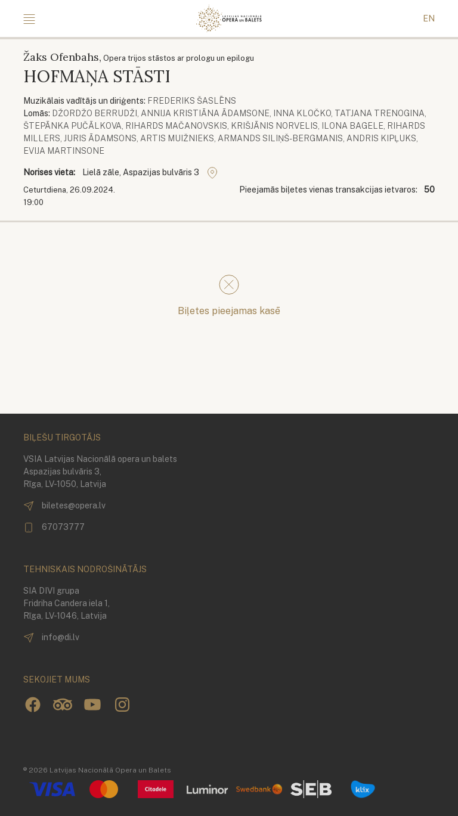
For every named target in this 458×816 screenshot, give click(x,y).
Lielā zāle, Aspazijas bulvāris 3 (150, 173)
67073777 (54, 527)
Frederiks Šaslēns (191, 101)
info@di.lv (51, 637)
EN (429, 18)
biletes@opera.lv (64, 506)
